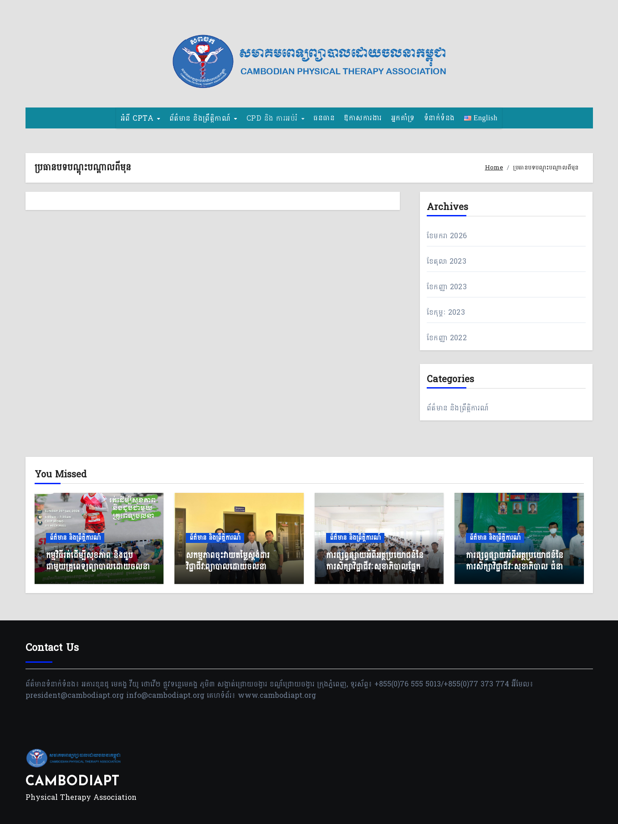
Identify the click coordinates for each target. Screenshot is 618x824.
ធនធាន (324, 117)
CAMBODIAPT (72, 782)
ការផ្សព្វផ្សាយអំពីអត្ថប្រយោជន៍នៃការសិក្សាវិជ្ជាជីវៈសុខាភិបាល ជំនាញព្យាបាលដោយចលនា (518, 567)
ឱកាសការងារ (363, 117)
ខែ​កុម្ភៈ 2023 (446, 312)
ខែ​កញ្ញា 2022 (447, 337)
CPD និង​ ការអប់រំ (273, 118)
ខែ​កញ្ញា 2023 (447, 286)
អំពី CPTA (138, 118)
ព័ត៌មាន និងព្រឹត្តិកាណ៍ (201, 118)
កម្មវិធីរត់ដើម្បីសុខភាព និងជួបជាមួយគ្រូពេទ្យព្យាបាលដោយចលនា (98, 561)
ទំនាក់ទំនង (439, 117)
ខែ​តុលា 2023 (446, 261)
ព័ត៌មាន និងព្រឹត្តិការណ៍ (458, 408)
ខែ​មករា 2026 (447, 235)
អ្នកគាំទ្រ (403, 117)
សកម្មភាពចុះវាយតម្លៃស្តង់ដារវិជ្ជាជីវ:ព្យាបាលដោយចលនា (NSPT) (228, 567)
